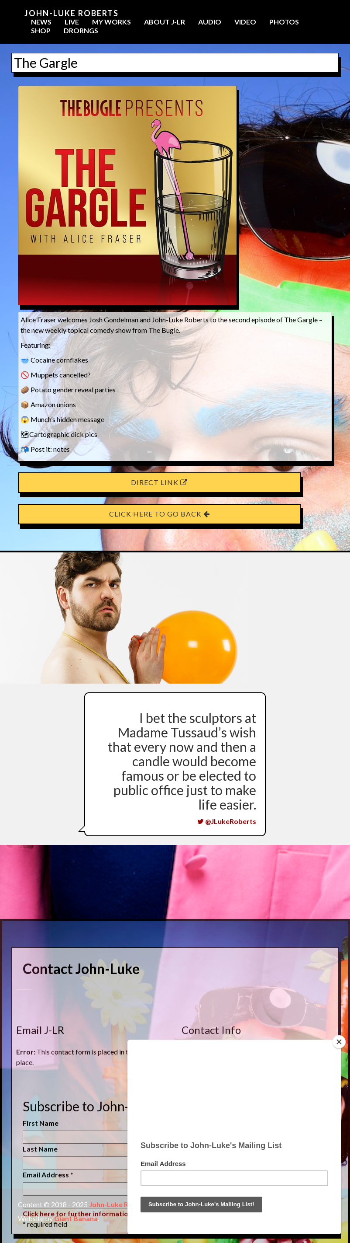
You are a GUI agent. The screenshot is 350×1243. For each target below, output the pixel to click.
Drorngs (81, 30)
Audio (209, 21)
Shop (41, 30)
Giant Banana (76, 1218)
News (41, 21)
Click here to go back (159, 514)
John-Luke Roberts (71, 13)
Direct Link (159, 482)
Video (245, 21)
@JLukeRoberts (226, 821)
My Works (111, 21)
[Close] (339, 1041)
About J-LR (164, 21)
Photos (284, 21)
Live (72, 21)
